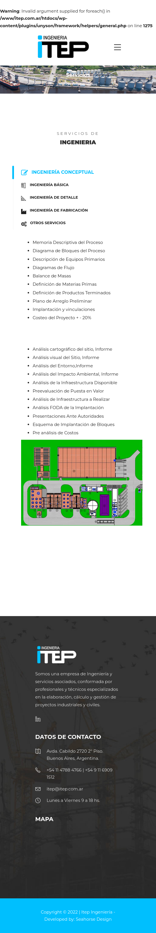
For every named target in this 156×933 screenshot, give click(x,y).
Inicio (64, 84)
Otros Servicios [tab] (42, 224)
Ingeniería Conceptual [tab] (56, 173)
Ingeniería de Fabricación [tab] (53, 211)
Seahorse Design (94, 919)
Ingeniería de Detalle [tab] (48, 198)
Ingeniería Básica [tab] (43, 186)
